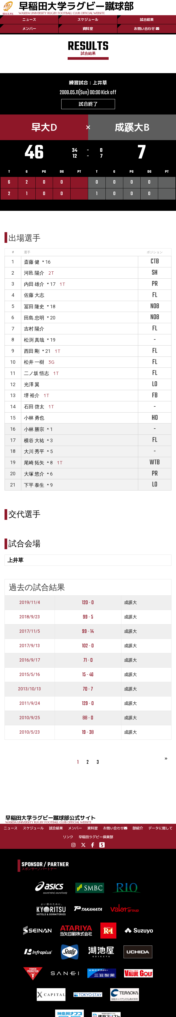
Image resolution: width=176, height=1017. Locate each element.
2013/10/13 (29, 688)
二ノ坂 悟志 (36, 373)
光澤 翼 (31, 384)
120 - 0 (88, 603)
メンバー (29, 28)
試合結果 (147, 19)
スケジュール (87, 19)
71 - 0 (88, 660)
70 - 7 (88, 689)
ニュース (29, 19)
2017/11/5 (29, 631)
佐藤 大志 (34, 295)
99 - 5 (88, 617)
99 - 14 (88, 631)
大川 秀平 (34, 451)
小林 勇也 (34, 418)
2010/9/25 (29, 717)
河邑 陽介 (34, 273)
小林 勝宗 (34, 429)
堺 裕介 (31, 395)
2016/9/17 (29, 660)
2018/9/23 (29, 616)
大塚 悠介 (34, 474)
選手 (27, 252)
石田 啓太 (34, 406)
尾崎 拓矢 (34, 462)
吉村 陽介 (34, 328)
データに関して (160, 828)
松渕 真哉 (34, 340)
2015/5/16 (29, 674)
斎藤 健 (31, 262)
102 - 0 (88, 646)
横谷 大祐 (34, 440)
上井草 (100, 82)
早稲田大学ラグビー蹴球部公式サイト (90, 819)
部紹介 (138, 828)
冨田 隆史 (34, 306)
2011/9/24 (29, 703)
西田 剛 (31, 351)
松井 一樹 (34, 362)
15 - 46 (87, 675)
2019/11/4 (29, 602)
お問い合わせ (146, 28)
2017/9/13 (29, 645)
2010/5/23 (29, 732)
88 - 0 (88, 718)
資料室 (88, 28)
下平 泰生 (34, 485)
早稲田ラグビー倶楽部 (96, 836)
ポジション (155, 252)
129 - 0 (88, 703)
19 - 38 (88, 732)
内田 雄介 (34, 284)
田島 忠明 (34, 317)
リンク (68, 836)
